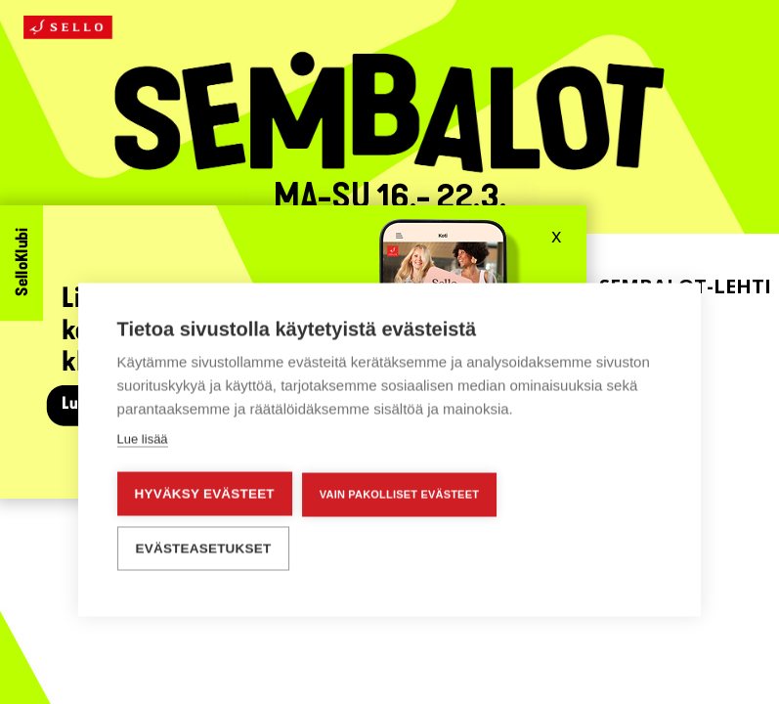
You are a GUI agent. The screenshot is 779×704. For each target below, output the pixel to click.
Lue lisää (142, 437)
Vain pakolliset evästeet (399, 493)
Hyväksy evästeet (205, 492)
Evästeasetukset (204, 547)
